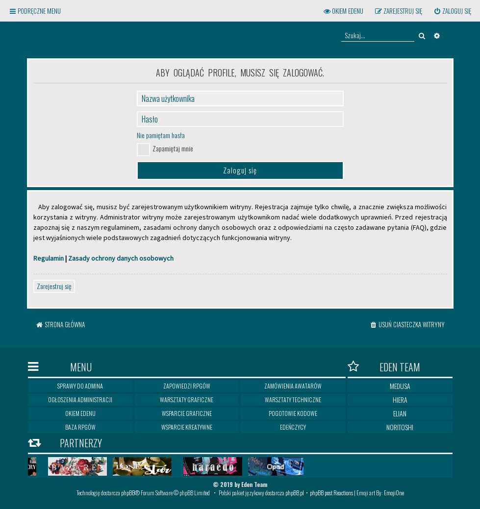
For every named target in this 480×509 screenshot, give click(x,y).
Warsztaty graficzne (186, 399)
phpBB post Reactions (331, 492)
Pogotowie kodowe (293, 413)
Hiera (400, 399)
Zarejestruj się (54, 286)
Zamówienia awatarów (293, 386)
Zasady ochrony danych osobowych (121, 258)
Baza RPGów (80, 427)
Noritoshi (399, 427)
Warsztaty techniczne (293, 399)
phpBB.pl (294, 492)
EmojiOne (394, 492)
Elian (399, 413)
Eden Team (384, 366)
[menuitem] (452, 11)
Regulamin (48, 258)
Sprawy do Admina (80, 386)
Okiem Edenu (80, 413)
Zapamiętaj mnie (172, 148)
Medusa (400, 386)
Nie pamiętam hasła (161, 135)
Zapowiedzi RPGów (186, 386)
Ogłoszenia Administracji (80, 399)
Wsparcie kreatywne (186, 427)
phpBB (128, 492)
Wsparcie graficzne (187, 413)
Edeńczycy (293, 427)
